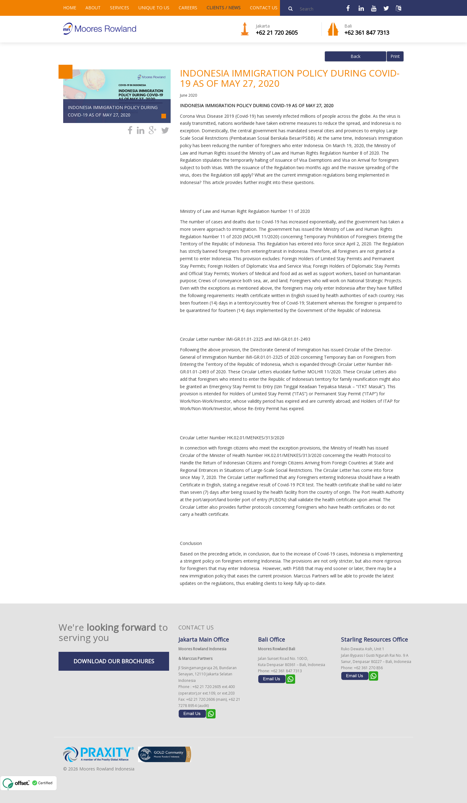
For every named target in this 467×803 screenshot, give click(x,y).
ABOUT (93, 8)
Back (355, 56)
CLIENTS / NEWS (224, 8)
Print (395, 56)
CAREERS (188, 8)
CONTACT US (263, 8)
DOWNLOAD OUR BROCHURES (113, 661)
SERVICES (119, 8)
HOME (69, 8)
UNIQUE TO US (153, 8)
